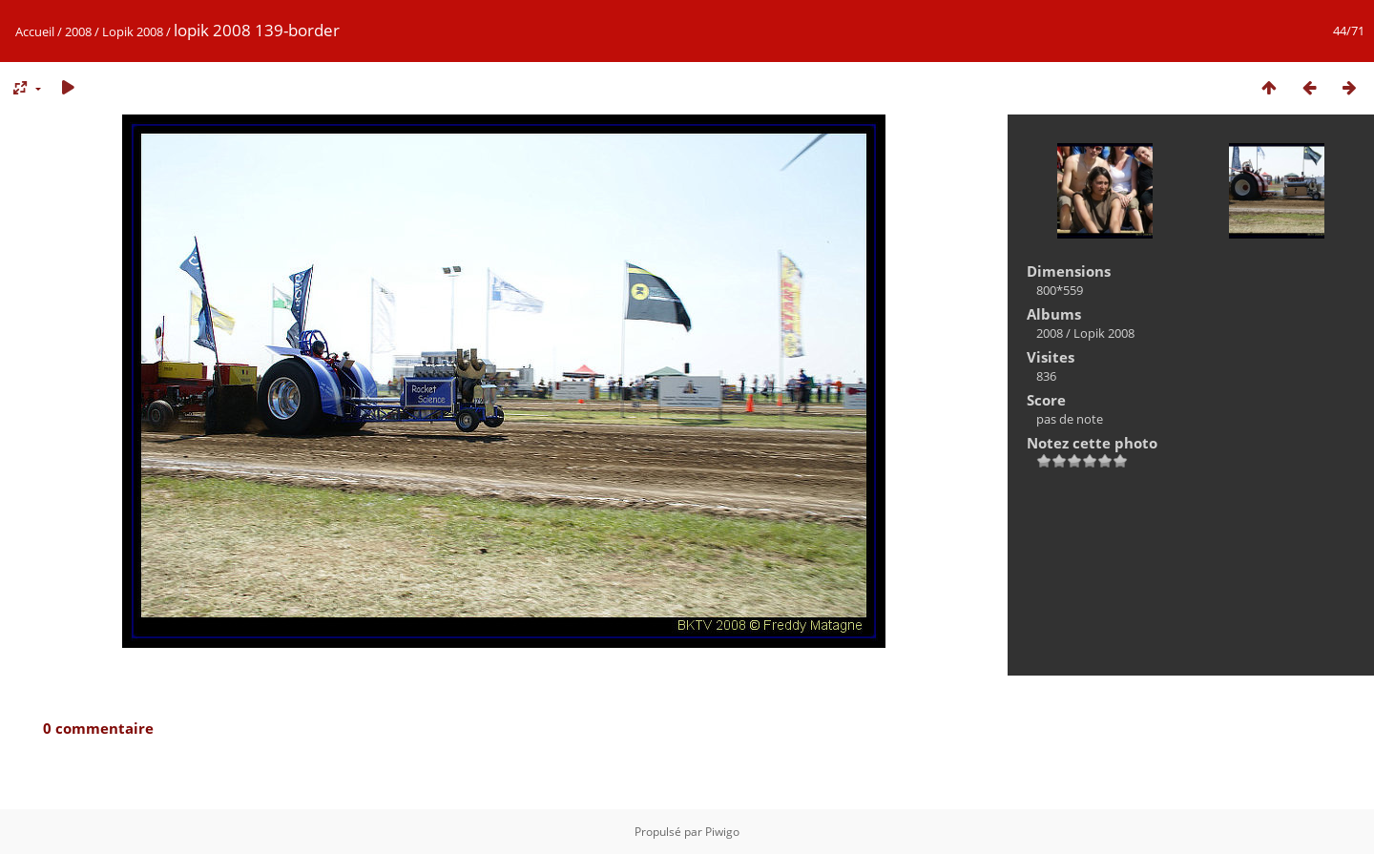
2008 (78, 31)
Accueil (34, 31)
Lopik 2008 (132, 31)
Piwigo (722, 831)
